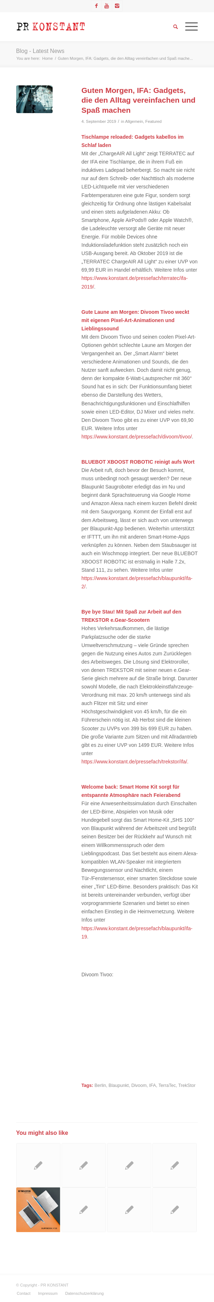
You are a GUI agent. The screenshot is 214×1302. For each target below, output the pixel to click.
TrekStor (187, 1085)
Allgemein (134, 121)
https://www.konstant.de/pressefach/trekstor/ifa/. (134, 761)
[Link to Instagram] (117, 5)
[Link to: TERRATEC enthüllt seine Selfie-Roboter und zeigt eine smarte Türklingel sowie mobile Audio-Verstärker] (84, 1209)
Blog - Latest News (40, 51)
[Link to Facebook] (96, 5)
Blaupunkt (118, 1085)
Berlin (100, 1085)
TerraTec (167, 1085)
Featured (153, 121)
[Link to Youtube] (107, 5)
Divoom (139, 1085)
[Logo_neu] (89, 26)
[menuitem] (23, 1293)
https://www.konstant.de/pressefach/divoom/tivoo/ (136, 437)
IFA (152, 1085)
